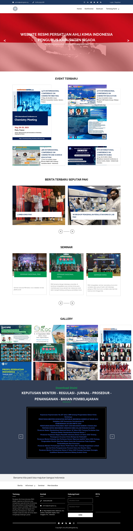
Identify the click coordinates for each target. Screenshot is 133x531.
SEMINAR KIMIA (100, 275)
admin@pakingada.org (20, 2)
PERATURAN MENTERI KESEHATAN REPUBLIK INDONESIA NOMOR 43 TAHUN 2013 (68, 419)
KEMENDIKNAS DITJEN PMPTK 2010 (68, 423)
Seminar (41, 485)
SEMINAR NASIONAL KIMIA (65, 275)
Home (79, 9)
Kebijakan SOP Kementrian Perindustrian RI (68, 421)
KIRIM (80, 515)
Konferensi (89, 9)
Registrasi (118, 2)
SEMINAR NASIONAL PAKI (30, 274)
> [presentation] (128, 41)
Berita (20, 485)
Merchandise (53, 485)
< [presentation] (5, 41)
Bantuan (99, 9)
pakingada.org (73, 528)
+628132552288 (38, 2)
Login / (112, 2)
